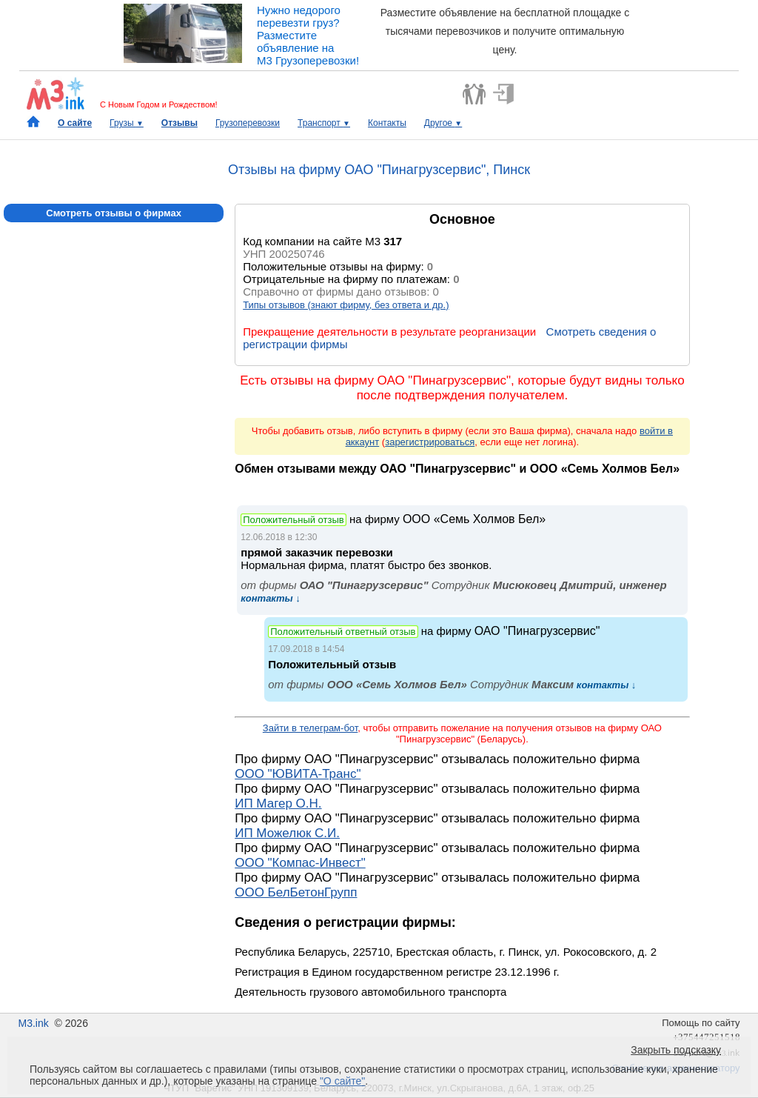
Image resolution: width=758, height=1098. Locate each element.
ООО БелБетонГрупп (296, 892)
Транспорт (324, 123)
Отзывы (179, 123)
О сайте (75, 123)
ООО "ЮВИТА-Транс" (297, 774)
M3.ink (33, 1023)
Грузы (127, 123)
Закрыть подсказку (676, 1050)
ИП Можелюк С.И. (287, 833)
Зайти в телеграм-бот (310, 727)
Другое (443, 123)
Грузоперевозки (247, 123)
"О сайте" (342, 1081)
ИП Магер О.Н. (278, 803)
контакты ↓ (271, 598)
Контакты (387, 123)
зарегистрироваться (429, 441)
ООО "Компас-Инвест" (300, 863)
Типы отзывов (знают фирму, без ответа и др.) (346, 304)
